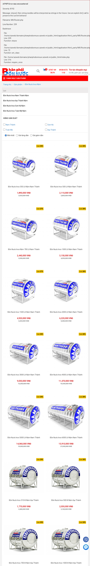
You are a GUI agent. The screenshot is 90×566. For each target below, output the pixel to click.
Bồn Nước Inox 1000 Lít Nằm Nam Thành (65, 248)
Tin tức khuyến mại (78, 71)
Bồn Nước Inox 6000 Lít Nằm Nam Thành (65, 435)
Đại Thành (52, 130)
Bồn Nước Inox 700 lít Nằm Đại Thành (23, 560)
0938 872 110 (63, 71)
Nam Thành (10, 125)
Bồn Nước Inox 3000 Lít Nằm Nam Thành (23, 373)
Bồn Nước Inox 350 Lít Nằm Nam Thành (23, 186)
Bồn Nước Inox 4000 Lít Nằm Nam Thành (65, 373)
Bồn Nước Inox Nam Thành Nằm (16, 95)
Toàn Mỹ (9, 130)
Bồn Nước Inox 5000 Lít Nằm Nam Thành (23, 435)
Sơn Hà (50, 125)
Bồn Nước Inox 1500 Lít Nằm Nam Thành (23, 311)
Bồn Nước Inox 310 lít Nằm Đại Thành (23, 498)
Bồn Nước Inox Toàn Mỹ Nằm (14, 111)
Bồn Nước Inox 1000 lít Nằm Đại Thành (65, 560)
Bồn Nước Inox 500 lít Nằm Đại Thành (65, 498)
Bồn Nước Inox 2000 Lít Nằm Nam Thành (65, 311)
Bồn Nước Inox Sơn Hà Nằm (14, 106)
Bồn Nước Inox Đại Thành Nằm (15, 101)
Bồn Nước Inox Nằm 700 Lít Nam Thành (23, 248)
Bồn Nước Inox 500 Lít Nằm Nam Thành (65, 186)
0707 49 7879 (52, 71)
